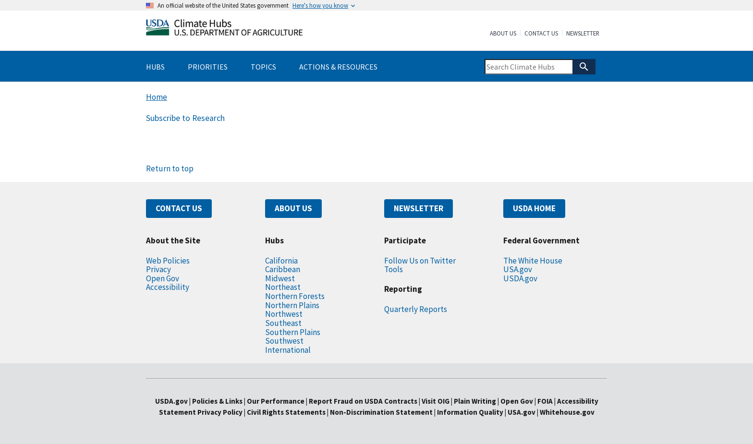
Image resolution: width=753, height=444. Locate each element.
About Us (503, 33)
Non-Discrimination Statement (381, 412)
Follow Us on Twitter (420, 260)
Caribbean (282, 269)
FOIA (545, 401)
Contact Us (541, 33)
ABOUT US (293, 208)
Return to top (170, 168)
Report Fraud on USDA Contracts (363, 401)
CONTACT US (179, 208)
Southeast (283, 323)
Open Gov (162, 278)
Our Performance (275, 401)
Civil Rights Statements (287, 412)
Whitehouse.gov (567, 412)
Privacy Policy (220, 412)
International (288, 350)
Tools (393, 269)
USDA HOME (534, 208)
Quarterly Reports (415, 309)
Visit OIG (435, 401)
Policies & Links (217, 401)
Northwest (284, 314)
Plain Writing (476, 401)
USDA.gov (520, 278)
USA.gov (517, 269)
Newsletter (582, 33)
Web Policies (168, 260)
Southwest (284, 341)
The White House (532, 260)
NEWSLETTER (418, 208)
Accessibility (167, 287)
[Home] (224, 29)
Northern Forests (295, 296)
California (281, 260)
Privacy (158, 269)
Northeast (283, 287)
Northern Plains (292, 305)
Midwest (280, 278)
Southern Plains (292, 332)
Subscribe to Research (185, 118)
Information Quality (470, 412)
